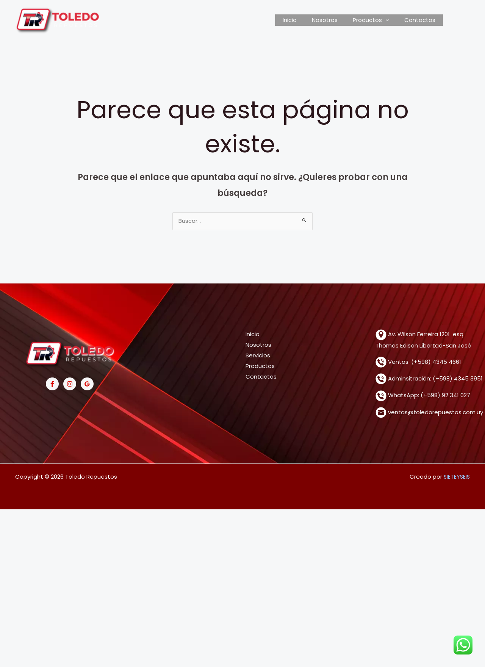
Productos (260, 367)
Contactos (421, 20)
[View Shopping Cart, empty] (456, 20)
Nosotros (334, 20)
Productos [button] (376, 20)
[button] (391, 20)
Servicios (258, 356)
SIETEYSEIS (456, 477)
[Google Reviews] (87, 384)
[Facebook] (52, 384)
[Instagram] (69, 384)
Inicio (303, 20)
